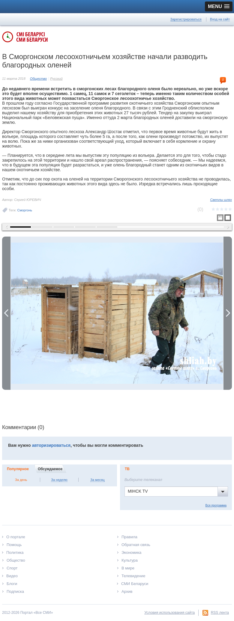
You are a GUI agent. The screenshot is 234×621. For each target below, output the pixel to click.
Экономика (131, 552)
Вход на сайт (220, 19)
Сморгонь (24, 210)
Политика (15, 552)
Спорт (12, 568)
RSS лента (220, 613)
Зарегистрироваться (186, 19)
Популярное (18, 469)
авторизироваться (51, 445)
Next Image (228, 313)
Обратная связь (136, 544)
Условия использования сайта (169, 613)
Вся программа (216, 505)
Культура (130, 560)
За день (21, 480)
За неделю (59, 480)
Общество (38, 78)
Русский (56, 78)
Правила (129, 537)
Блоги (12, 583)
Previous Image (6, 313)
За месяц (97, 480)
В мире (128, 568)
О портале (15, 537)
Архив (127, 591)
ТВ (127, 469)
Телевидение (133, 576)
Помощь (14, 544)
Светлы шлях (221, 200)
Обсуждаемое (50, 469)
